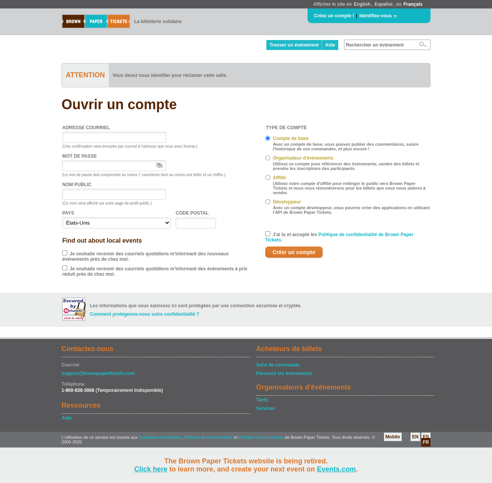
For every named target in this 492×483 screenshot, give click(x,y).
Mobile (393, 437)
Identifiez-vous (375, 15)
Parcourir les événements (284, 373)
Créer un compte (294, 252)
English (362, 4)
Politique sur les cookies (262, 437)
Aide (330, 45)
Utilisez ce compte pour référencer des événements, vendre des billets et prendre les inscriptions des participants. (346, 166)
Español (383, 4)
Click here (150, 469)
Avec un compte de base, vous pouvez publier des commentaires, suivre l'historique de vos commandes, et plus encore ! (346, 146)
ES (426, 437)
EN (415, 437)
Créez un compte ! (334, 15)
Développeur (287, 202)
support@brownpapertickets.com (98, 373)
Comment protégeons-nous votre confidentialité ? (144, 314)
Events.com (336, 469)
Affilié (279, 177)
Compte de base (291, 138)
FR (426, 442)
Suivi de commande (277, 365)
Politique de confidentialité (208, 437)
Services (265, 408)
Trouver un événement (294, 45)
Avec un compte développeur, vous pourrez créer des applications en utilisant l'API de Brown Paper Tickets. (351, 210)
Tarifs (262, 400)
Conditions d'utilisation (160, 437)
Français (413, 4)
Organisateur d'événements (303, 158)
